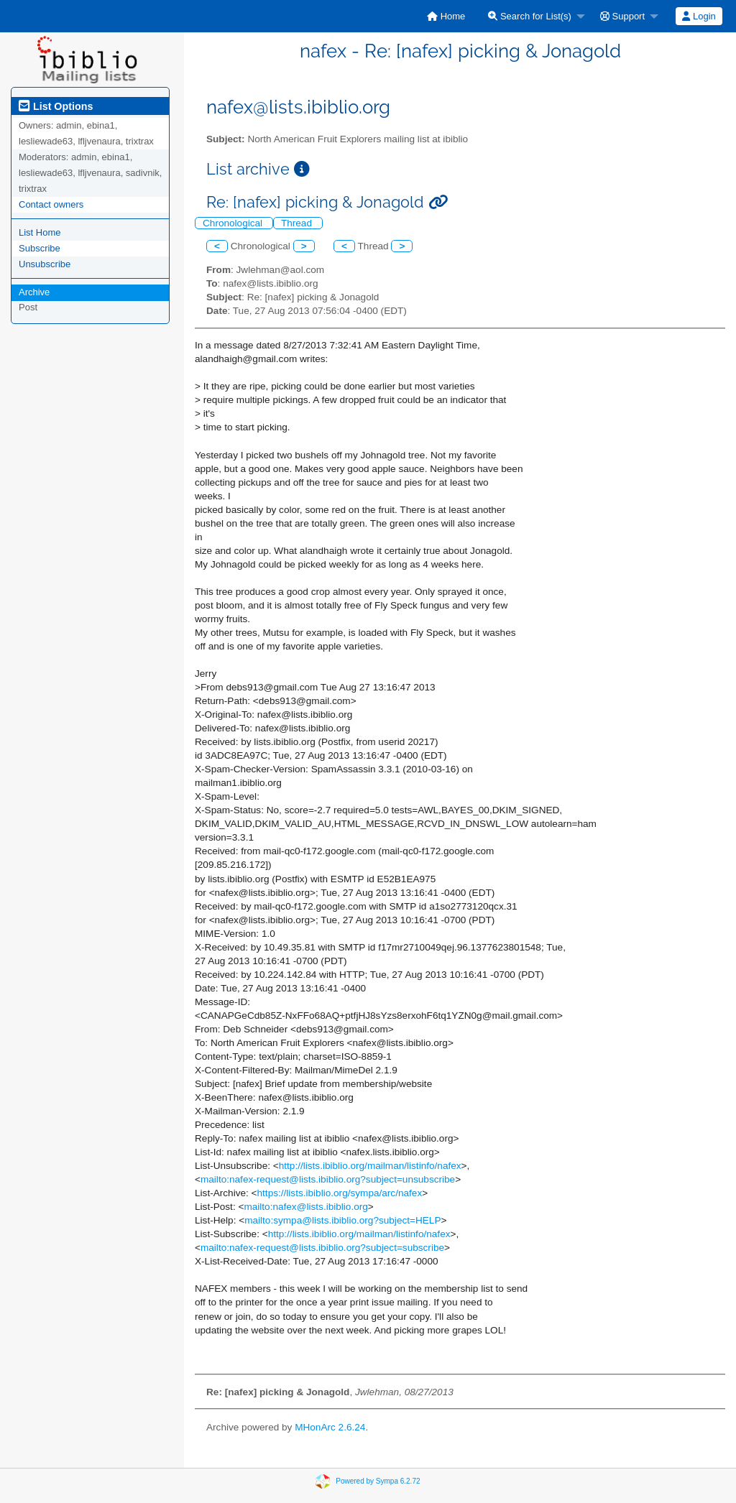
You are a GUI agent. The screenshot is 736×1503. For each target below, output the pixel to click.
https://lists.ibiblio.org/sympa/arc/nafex (340, 1193)
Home (446, 16)
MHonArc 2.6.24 (330, 1427)
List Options (56, 106)
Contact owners (51, 204)
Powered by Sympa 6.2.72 (378, 1481)
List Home (40, 232)
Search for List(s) (529, 16)
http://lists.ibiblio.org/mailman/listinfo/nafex (370, 1165)
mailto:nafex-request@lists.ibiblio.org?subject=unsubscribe (328, 1179)
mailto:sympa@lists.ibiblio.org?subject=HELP (342, 1220)
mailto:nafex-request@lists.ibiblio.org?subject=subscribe (322, 1247)
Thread (298, 223)
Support (622, 16)
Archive (34, 292)
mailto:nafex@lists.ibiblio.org (305, 1206)
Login (698, 16)
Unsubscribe (44, 264)
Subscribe (39, 248)
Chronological (234, 223)
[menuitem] (446, 16)
